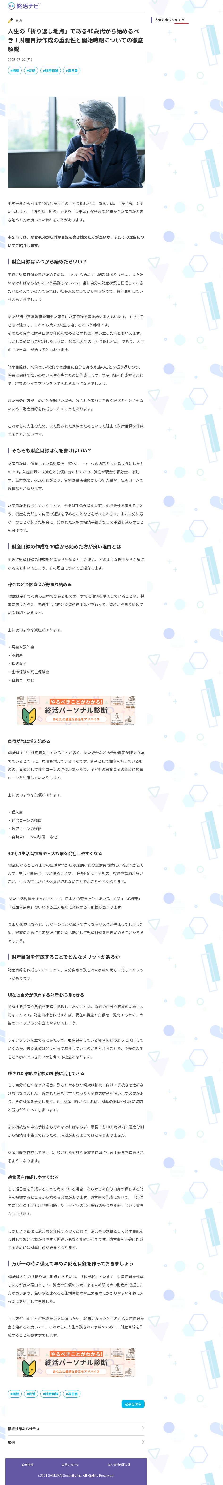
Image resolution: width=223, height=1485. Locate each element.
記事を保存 (133, 1404)
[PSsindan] (76, 723)
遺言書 (73, 70)
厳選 (11, 1442)
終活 (32, 70)
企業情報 (27, 1464)
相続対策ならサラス (24, 1428)
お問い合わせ (70, 1464)
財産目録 (51, 70)
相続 (16, 70)
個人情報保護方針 (119, 1464)
